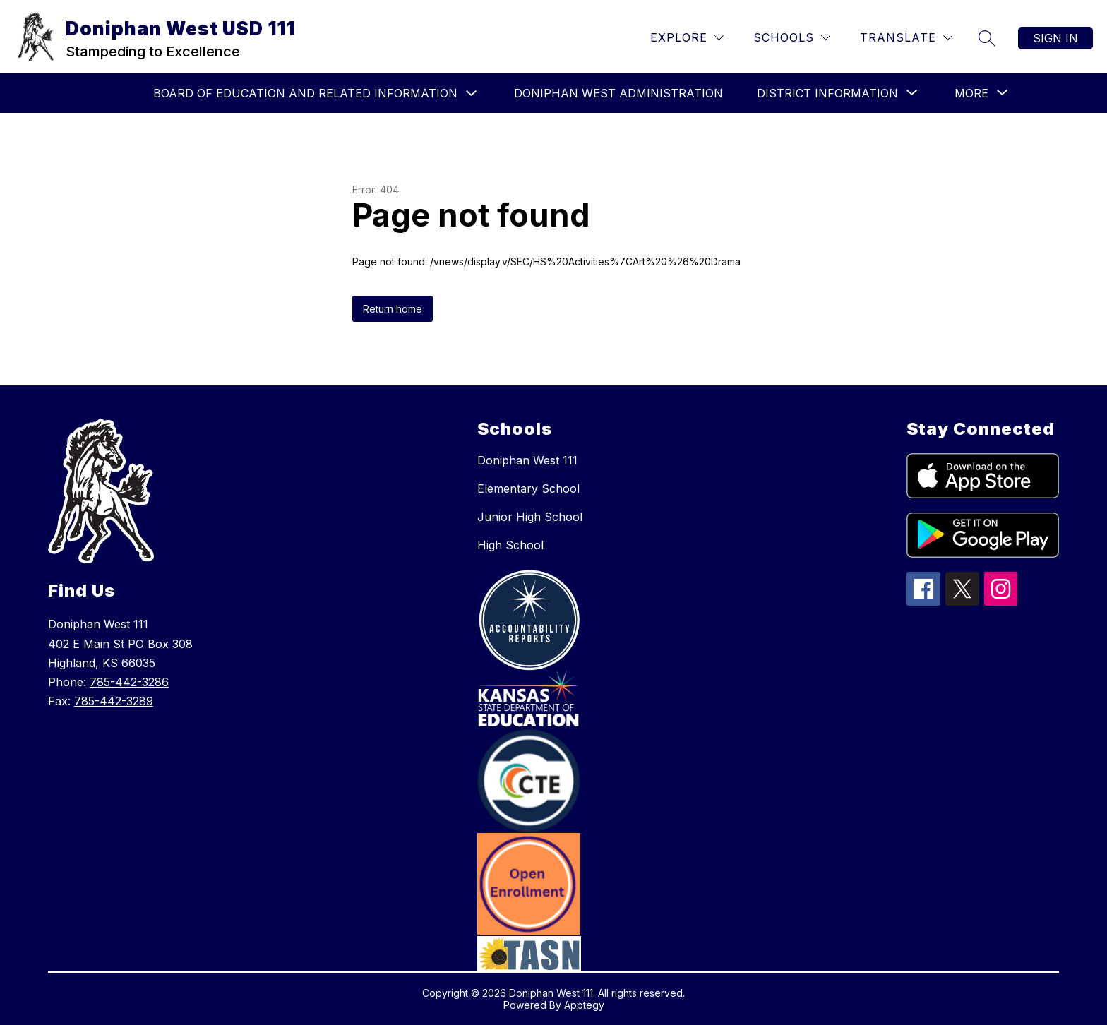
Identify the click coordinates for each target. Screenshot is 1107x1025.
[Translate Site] (906, 38)
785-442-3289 (113, 701)
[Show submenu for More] (971, 93)
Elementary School (528, 488)
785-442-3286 (129, 682)
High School (510, 545)
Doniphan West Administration (618, 93)
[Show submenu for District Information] (827, 93)
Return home (392, 309)
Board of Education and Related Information (305, 93)
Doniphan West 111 (527, 460)
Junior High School (529, 517)
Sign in (1055, 38)
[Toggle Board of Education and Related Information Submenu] (471, 93)
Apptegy (584, 1005)
